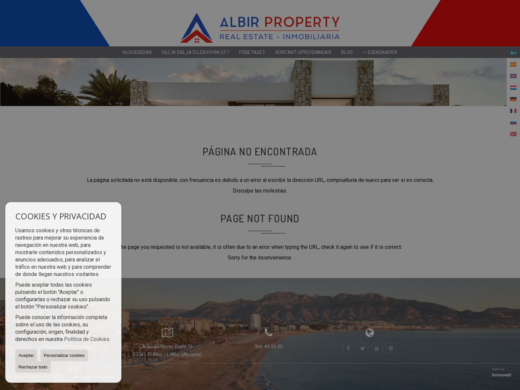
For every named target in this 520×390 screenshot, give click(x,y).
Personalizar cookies (64, 355)
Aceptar (26, 355)
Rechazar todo (33, 366)
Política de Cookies (86, 339)
